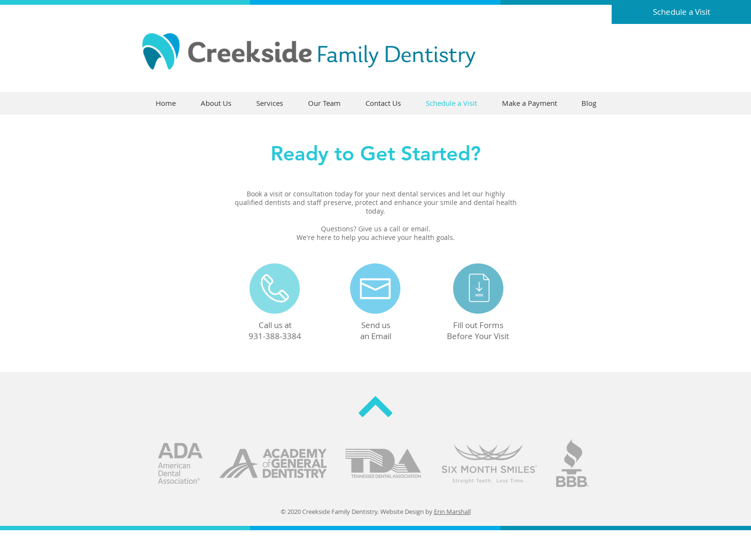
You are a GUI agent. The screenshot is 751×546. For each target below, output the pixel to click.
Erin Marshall (452, 511)
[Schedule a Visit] (681, 12)
